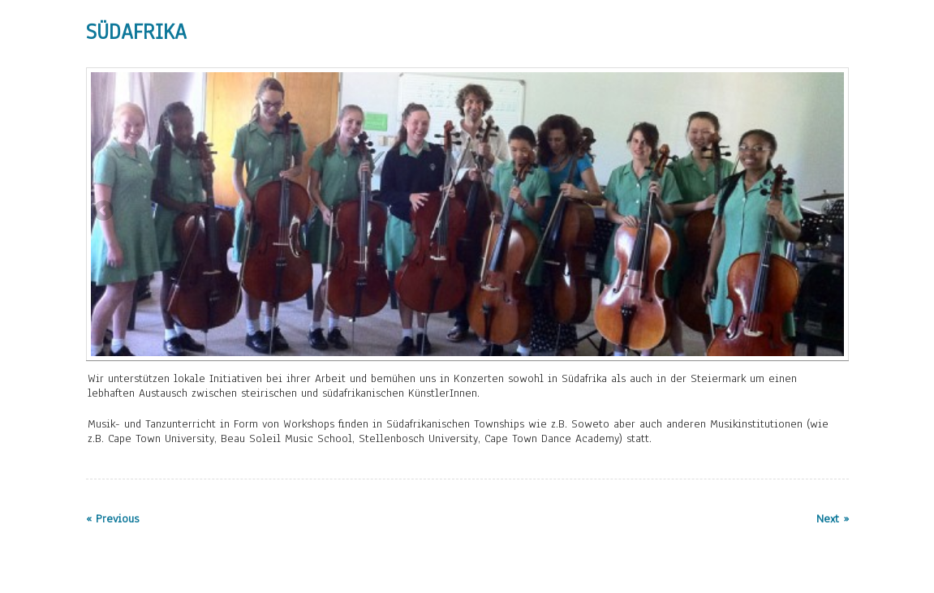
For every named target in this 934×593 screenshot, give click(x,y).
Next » (832, 518)
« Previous (112, 518)
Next (830, 212)
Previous (105, 212)
